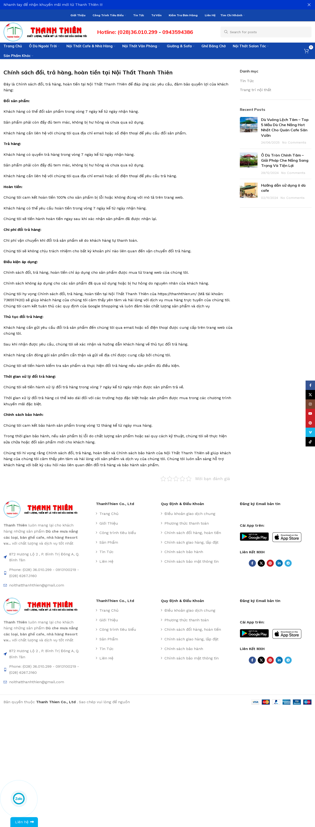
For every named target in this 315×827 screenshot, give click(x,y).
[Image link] (43, 509)
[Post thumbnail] (249, 131)
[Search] (266, 32)
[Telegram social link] (288, 563)
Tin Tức (247, 81)
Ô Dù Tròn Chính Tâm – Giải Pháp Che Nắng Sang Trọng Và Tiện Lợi (284, 160)
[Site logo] (48, 31)
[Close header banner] (309, 4)
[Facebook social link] (252, 563)
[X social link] (261, 563)
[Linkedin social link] (279, 563)
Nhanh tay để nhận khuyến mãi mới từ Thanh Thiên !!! (53, 4)
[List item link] (126, 514)
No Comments (294, 142)
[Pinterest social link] (270, 563)
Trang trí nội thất (255, 90)
